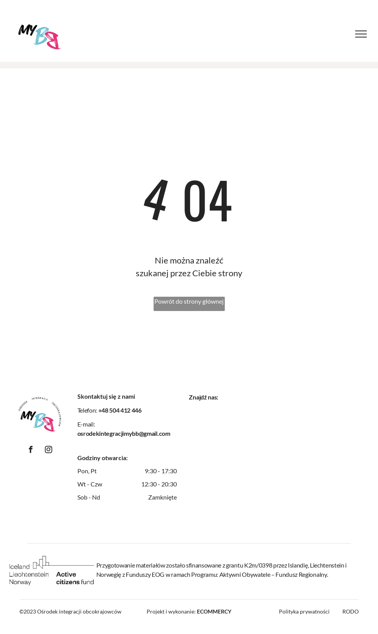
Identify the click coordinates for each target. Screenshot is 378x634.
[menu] (361, 34)
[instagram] (48, 450)
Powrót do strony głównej (189, 301)
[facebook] (31, 450)
